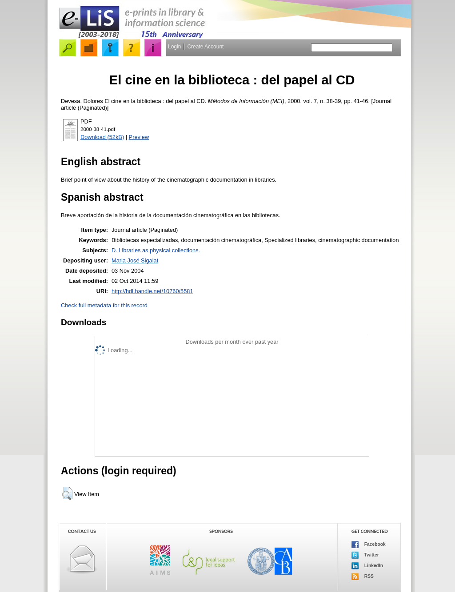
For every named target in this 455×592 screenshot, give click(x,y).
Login (174, 47)
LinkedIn (367, 565)
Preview (139, 137)
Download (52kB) (102, 137)
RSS (362, 576)
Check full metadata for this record (104, 305)
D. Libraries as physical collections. (156, 250)
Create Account (205, 47)
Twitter (365, 555)
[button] (67, 493)
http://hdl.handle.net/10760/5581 (152, 291)
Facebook (368, 544)
